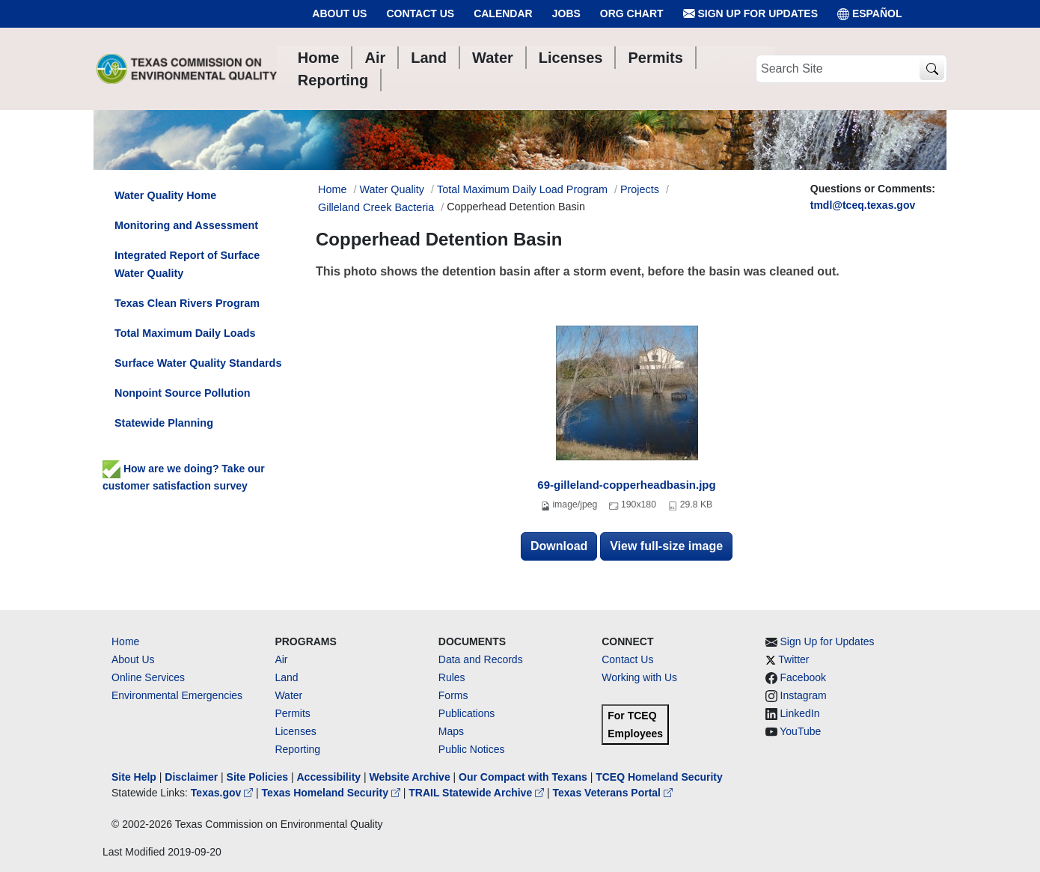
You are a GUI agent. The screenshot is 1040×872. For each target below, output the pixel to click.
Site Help (133, 777)
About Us (339, 13)
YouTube (800, 731)
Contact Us (420, 13)
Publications (466, 713)
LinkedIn (800, 713)
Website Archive (410, 777)
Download (558, 546)
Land (286, 677)
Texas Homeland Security (332, 793)
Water (288, 695)
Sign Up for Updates (750, 13)
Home (125, 641)
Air (281, 659)
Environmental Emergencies (176, 695)
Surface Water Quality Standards (197, 363)
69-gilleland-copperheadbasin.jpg (626, 484)
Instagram (803, 695)
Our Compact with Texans (523, 777)
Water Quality (391, 189)
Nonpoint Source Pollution (182, 393)
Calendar (503, 13)
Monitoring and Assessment (186, 225)
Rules (451, 677)
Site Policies (257, 777)
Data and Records (480, 659)
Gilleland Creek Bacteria (376, 207)
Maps (451, 731)
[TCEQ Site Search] (932, 69)
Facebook (803, 677)
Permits (292, 713)
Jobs (566, 13)
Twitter (793, 659)
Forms (453, 695)
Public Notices (471, 749)
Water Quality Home (165, 195)
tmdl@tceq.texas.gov (862, 205)
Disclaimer (191, 777)
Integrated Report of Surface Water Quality (187, 264)
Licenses (295, 731)
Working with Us (639, 677)
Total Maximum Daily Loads (184, 333)
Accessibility (330, 777)
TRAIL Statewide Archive (478, 793)
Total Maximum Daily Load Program (522, 189)
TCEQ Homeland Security (659, 777)
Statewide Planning (163, 423)
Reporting (297, 749)
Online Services (148, 677)
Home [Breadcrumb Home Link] (332, 189)
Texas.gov (223, 793)
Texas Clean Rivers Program (187, 303)
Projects (639, 189)
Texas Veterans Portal (613, 793)
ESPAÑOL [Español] (869, 13)
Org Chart (632, 13)
